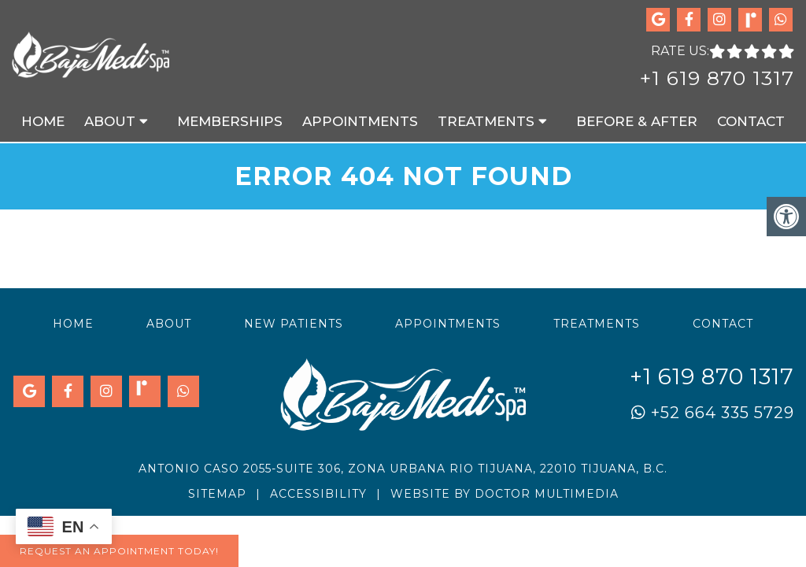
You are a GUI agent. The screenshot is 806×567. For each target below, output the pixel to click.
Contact (751, 121)
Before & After (636, 121)
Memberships (230, 121)
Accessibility (318, 494)
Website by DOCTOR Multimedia (504, 494)
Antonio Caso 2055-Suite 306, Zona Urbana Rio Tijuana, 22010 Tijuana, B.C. (403, 468)
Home (43, 121)
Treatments (486, 121)
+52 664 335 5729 (712, 412)
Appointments (360, 121)
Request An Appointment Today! (119, 551)
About (109, 121)
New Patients (293, 324)
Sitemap (217, 494)
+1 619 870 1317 (717, 78)
